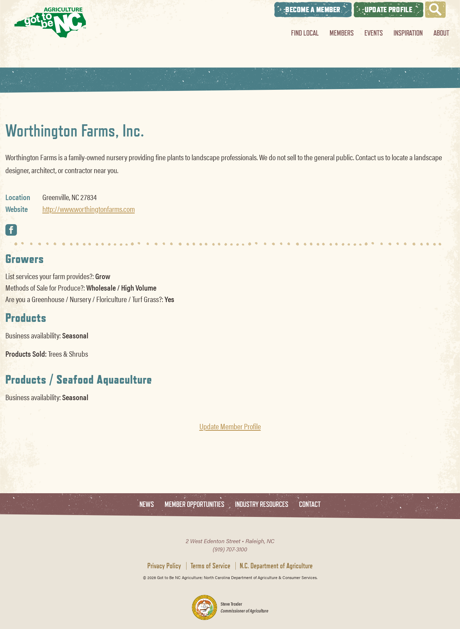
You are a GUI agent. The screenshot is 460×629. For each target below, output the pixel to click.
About (441, 32)
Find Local (305, 32)
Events (373, 32)
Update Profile (388, 9)
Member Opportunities (194, 504)
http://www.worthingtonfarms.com (88, 208)
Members (342, 32)
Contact (310, 504)
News (146, 504)
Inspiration (408, 32)
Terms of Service (210, 565)
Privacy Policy (164, 565)
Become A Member (313, 9)
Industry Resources (261, 504)
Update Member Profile (230, 426)
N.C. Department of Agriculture (276, 565)
